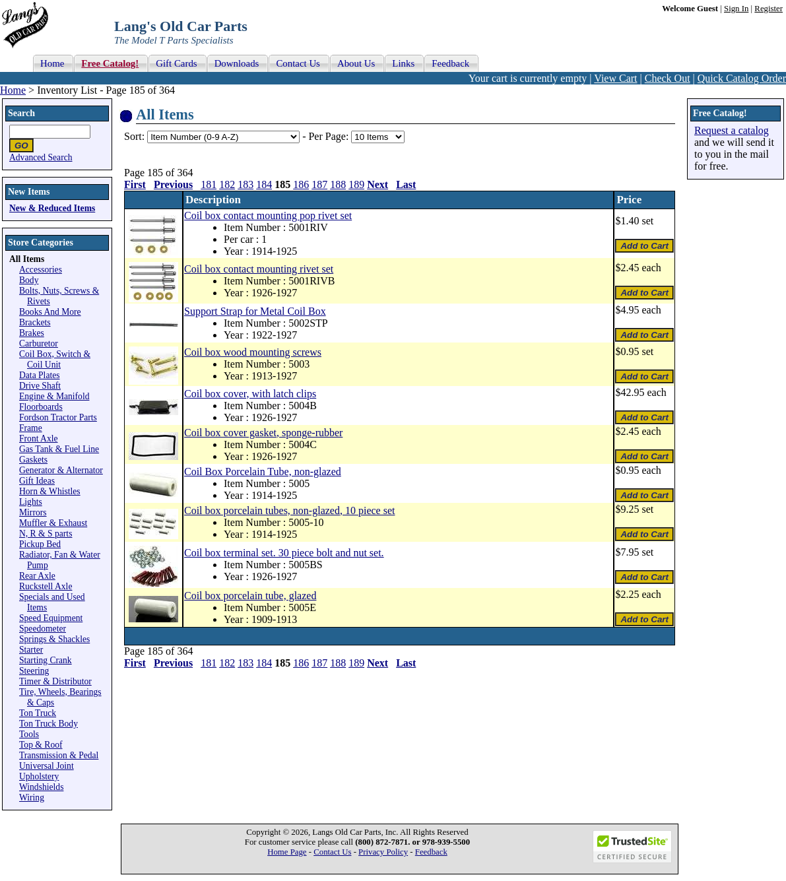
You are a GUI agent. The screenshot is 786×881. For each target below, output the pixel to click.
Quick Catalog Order (742, 78)
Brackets (35, 322)
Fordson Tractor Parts (58, 417)
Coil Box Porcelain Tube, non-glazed (262, 471)
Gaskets (33, 460)
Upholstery (39, 776)
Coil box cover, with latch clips (250, 393)
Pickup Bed (40, 544)
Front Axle (38, 438)
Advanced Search (41, 157)
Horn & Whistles (50, 491)
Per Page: (329, 136)
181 (208, 184)
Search (21, 113)
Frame (30, 428)
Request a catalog (731, 130)
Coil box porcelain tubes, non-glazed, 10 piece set (289, 510)
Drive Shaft (40, 386)
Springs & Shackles (54, 639)
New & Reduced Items (52, 208)
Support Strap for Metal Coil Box (255, 311)
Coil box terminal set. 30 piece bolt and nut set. (284, 552)
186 (301, 184)
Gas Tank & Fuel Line (59, 449)
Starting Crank (45, 660)
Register (768, 8)
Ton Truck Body (48, 724)
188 (338, 184)
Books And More (50, 312)
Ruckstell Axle (45, 586)
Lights (30, 502)
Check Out (667, 78)
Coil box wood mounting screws (252, 352)
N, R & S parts (45, 533)
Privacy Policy (383, 852)
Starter (31, 650)
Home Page (286, 852)
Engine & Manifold (54, 396)
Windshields (41, 787)
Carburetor (38, 343)
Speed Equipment (50, 618)
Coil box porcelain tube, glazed (250, 595)
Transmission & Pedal (58, 755)
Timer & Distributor (55, 681)
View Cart (615, 78)
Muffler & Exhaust (53, 523)
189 (356, 184)
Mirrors (33, 512)
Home (13, 90)
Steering (34, 671)
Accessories (40, 270)
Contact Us (332, 852)
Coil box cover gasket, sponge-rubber (263, 432)
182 (227, 184)
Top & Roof (41, 745)
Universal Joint (46, 766)
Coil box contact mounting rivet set (258, 269)
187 (319, 184)
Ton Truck (37, 713)
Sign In (736, 8)
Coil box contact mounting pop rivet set (268, 215)
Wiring (31, 797)
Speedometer (42, 629)
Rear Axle (37, 576)
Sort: (134, 136)
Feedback (431, 852)
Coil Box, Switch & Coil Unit (54, 359)
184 (264, 184)
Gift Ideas (37, 481)
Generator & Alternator (61, 470)
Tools (29, 734)
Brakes (31, 333)
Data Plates (39, 375)
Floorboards (41, 407)
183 (245, 184)
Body (28, 280)
